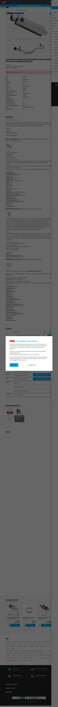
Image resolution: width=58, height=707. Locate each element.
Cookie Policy (36, 354)
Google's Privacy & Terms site (20, 359)
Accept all (14, 364)
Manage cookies (25, 364)
